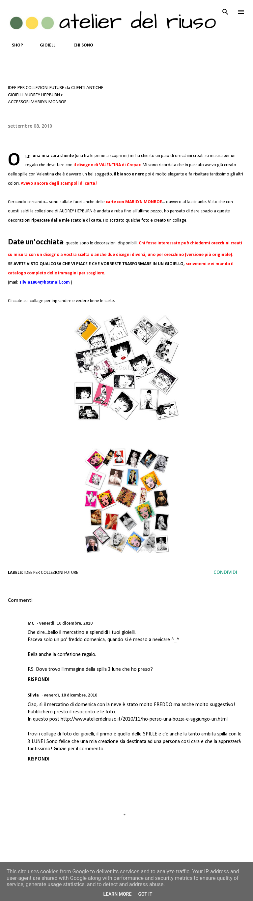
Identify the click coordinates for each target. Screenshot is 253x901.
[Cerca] (225, 12)
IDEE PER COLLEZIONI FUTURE (51, 572)
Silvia (33, 695)
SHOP (13, 45)
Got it (145, 894)
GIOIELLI (44, 45)
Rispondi (38, 679)
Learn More (117, 894)
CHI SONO (79, 45)
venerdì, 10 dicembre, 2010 (66, 623)
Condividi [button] (225, 572)
